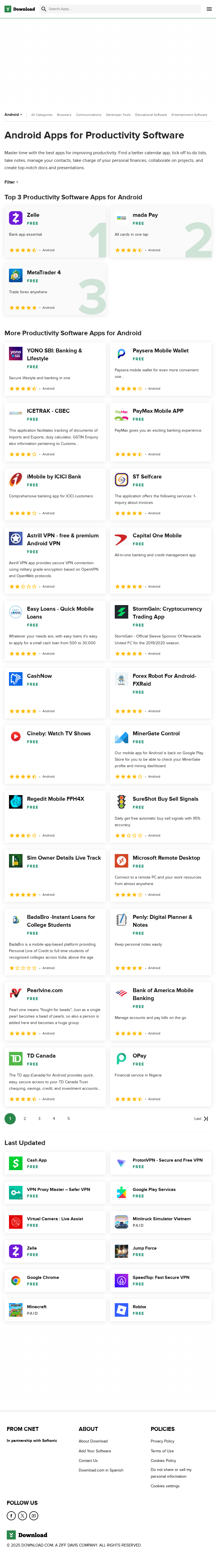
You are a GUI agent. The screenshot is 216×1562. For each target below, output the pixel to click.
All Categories (42, 115)
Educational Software (151, 115)
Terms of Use (162, 1451)
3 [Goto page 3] (39, 1118)
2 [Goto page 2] (25, 1118)
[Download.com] (19, 9)
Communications (89, 115)
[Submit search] (43, 9)
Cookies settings (165, 1486)
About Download (93, 1441)
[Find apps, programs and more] (120, 9)
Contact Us (88, 1460)
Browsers (64, 115)
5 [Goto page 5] (69, 1118)
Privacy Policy (162, 1441)
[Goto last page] (201, 1118)
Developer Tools (118, 115)
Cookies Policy (163, 1460)
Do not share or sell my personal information (171, 1473)
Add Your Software (95, 1451)
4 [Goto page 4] (54, 1118)
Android (13, 114)
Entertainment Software (189, 115)
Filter (11, 182)
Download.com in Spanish (101, 1470)
